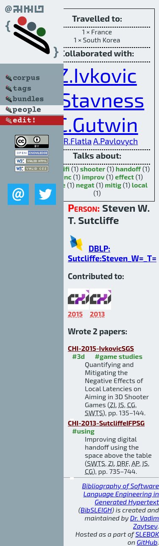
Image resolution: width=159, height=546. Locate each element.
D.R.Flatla (74, 141)
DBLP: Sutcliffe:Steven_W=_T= (112, 253)
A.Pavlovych (115, 141)
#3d (78, 356)
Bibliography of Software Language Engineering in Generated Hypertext (120, 494)
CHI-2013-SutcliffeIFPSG (106, 423)
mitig (113, 185)
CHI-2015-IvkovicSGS (101, 348)
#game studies (118, 356)
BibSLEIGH (96, 510)
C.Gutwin (97, 124)
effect (124, 177)
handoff (128, 169)
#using (83, 431)
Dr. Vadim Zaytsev (144, 522)
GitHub (147, 542)
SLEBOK (147, 534)
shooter (92, 169)
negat (85, 185)
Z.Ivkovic (97, 74)
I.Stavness (97, 99)
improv (93, 177)
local (140, 185)
